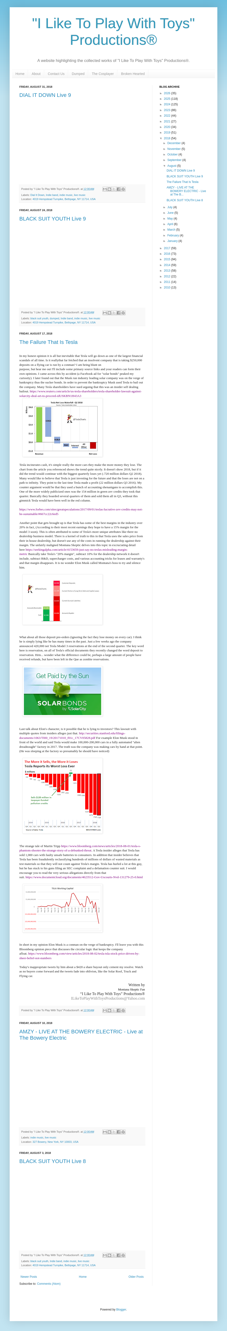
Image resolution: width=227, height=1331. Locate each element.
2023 (167, 110)
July (170, 207)
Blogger (121, 1309)
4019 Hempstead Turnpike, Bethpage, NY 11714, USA (64, 199)
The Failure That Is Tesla (48, 342)
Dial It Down (37, 195)
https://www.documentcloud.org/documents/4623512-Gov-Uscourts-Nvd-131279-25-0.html (84, 877)
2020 (167, 127)
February (173, 235)
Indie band (52, 195)
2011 (167, 282)
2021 (167, 121)
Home (19, 74)
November (174, 149)
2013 (167, 270)
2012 (167, 276)
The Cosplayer (103, 74)
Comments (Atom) (48, 1283)
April (170, 224)
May (170, 218)
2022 (167, 115)
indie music (65, 195)
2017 (167, 248)
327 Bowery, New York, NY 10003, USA (55, 1141)
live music (79, 195)
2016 (167, 253)
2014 (167, 265)
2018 (167, 138)
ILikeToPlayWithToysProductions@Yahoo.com (108, 998)
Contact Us (56, 74)
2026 (167, 93)
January (172, 241)
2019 (167, 132)
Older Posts (136, 1276)
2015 (167, 259)
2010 (167, 287)
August (172, 165)
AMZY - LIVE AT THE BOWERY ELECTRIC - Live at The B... (186, 191)
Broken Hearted (133, 74)
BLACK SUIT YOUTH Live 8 (52, 1161)
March (171, 229)
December (174, 143)
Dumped (78, 74)
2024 (167, 104)
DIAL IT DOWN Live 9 (45, 95)
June (170, 212)
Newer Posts (29, 1276)
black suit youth (39, 318)
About (36, 74)
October (172, 154)
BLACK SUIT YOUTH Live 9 (52, 219)
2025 (167, 98)
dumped (54, 318)
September (174, 160)
